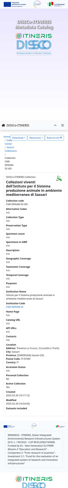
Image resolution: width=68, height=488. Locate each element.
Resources (35, 137)
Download (17, 137)
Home (7, 136)
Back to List (54, 137)
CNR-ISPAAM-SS (14, 307)
